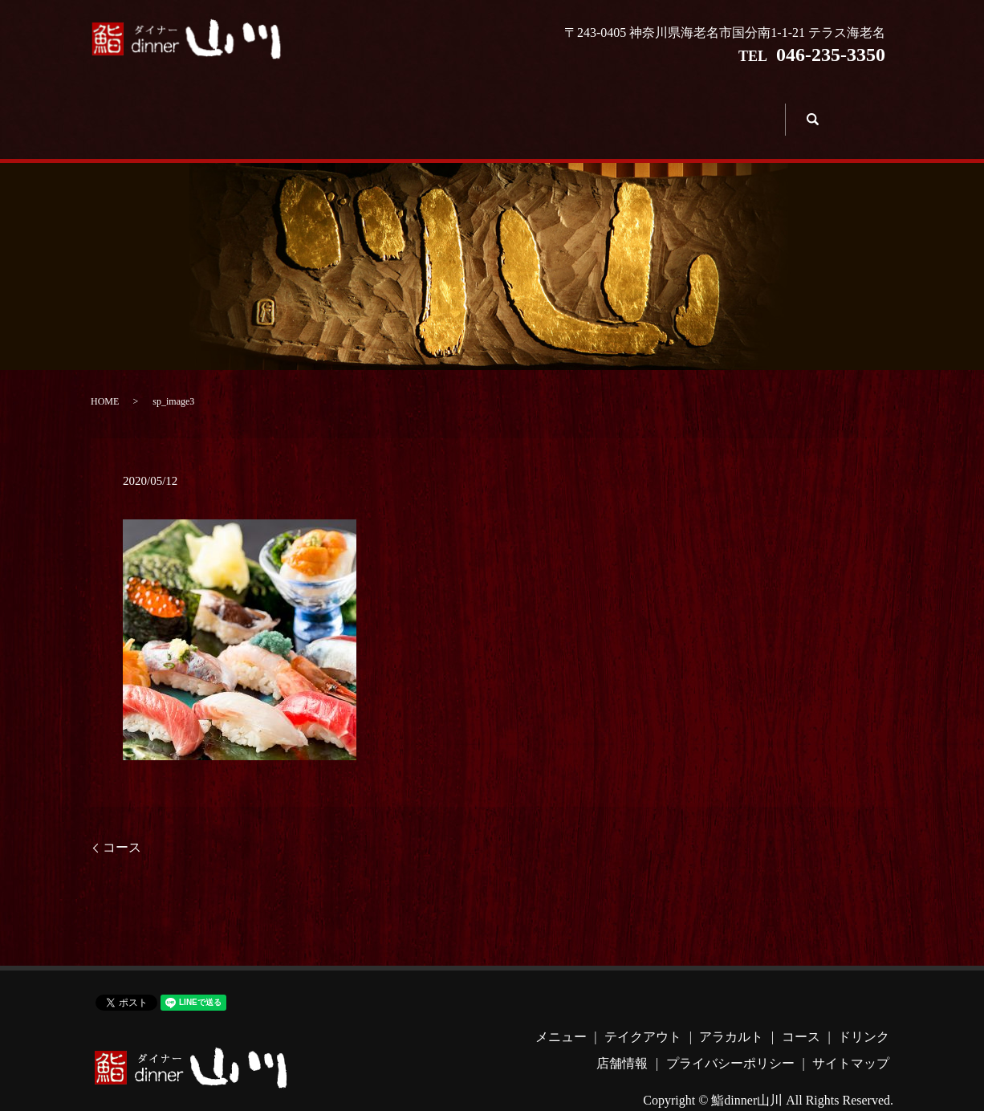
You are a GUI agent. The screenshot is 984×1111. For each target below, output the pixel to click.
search (810, 107)
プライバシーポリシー (730, 1040)
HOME (105, 377)
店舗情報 (733, 109)
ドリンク (630, 109)
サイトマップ (850, 1040)
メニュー (217, 109)
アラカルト (423, 109)
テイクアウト (321, 109)
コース (527, 109)
